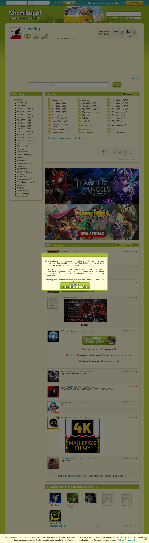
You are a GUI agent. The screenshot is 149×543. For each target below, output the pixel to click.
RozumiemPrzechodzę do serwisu (75, 285)
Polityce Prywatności (126, 540)
